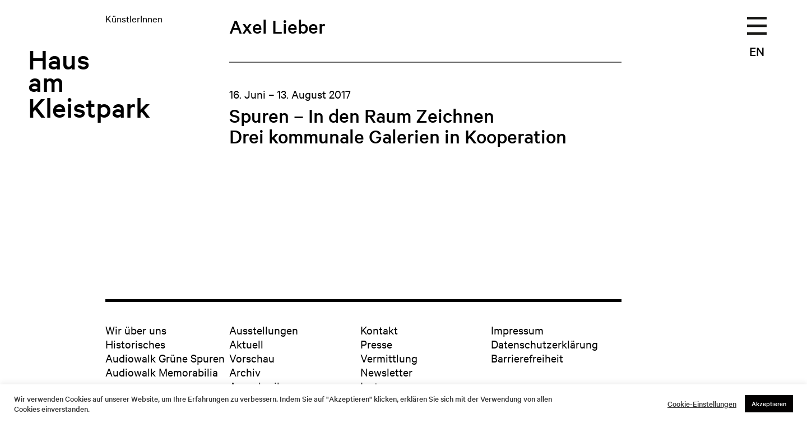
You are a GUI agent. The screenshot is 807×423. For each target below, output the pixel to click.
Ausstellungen (263, 330)
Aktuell (246, 344)
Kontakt (379, 330)
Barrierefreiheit (527, 358)
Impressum (517, 330)
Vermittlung (389, 358)
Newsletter (386, 372)
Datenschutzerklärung (544, 344)
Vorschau (252, 358)
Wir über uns (135, 330)
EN (756, 51)
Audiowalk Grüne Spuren (165, 358)
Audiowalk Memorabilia (161, 372)
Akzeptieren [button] (769, 403)
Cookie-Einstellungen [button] (701, 404)
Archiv (245, 372)
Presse (376, 344)
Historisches (135, 344)
